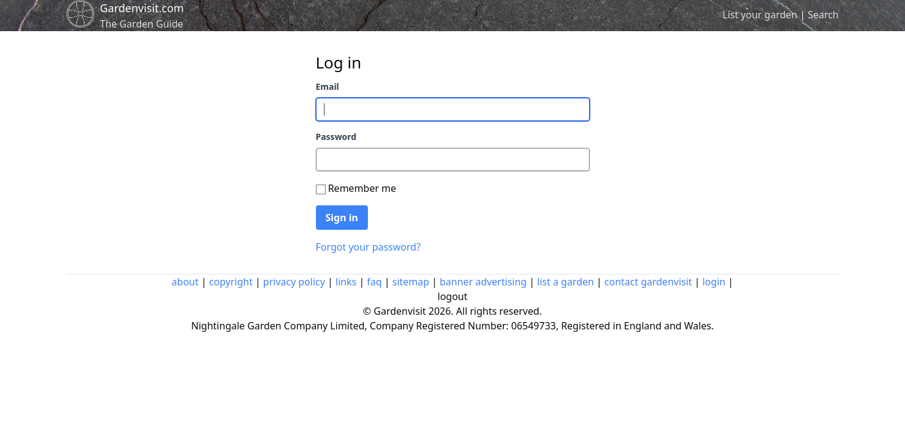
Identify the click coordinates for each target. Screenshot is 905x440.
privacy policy (294, 281)
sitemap (410, 281)
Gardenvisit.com (142, 8)
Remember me (362, 188)
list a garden (565, 281)
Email (327, 86)
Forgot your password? (368, 247)
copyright (230, 281)
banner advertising (483, 281)
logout (452, 296)
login (713, 281)
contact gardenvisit (648, 281)
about (185, 281)
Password (336, 136)
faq (374, 281)
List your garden (759, 14)
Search (823, 14)
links (345, 281)
